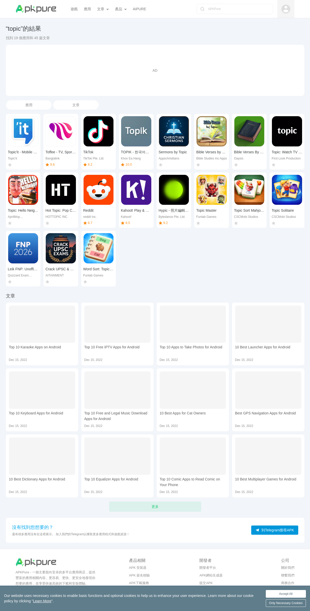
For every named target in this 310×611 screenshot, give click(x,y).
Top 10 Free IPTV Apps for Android (112, 347)
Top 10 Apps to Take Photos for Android (191, 347)
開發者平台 (207, 568)
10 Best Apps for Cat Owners (183, 413)
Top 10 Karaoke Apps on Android (35, 347)
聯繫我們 (287, 575)
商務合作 (287, 583)
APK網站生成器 (211, 575)
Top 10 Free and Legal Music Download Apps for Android (115, 416)
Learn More (42, 601)
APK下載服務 (139, 583)
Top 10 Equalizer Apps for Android (111, 479)
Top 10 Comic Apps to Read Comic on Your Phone (190, 482)
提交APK (206, 583)
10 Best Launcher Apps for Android (262, 347)
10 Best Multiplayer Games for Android (265, 479)
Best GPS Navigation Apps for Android (265, 413)
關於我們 (287, 568)
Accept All (286, 594)
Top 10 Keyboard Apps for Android (36, 413)
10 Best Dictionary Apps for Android (37, 479)
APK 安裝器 (138, 568)
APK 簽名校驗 (139, 575)
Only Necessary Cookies (286, 603)
